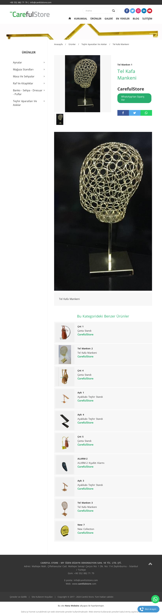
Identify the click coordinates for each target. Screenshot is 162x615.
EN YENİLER (123, 18)
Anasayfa (58, 44)
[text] (98, 10)
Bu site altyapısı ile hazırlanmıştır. (81, 605)
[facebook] (123, 113)
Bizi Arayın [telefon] (150, 609)
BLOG (136, 18)
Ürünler (72, 44)
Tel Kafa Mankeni (121, 44)
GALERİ (109, 18)
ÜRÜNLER (95, 18)
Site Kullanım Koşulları (42, 596)
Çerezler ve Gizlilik (18, 596)
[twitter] (134, 113)
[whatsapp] (146, 113)
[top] (150, 563)
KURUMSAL (80, 18)
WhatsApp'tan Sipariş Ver (132, 98)
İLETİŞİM (147, 18)
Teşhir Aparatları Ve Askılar (94, 44)
